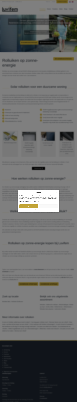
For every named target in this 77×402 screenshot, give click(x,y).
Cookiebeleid (37, 209)
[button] (57, 192)
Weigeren (48, 206)
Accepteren (29, 206)
